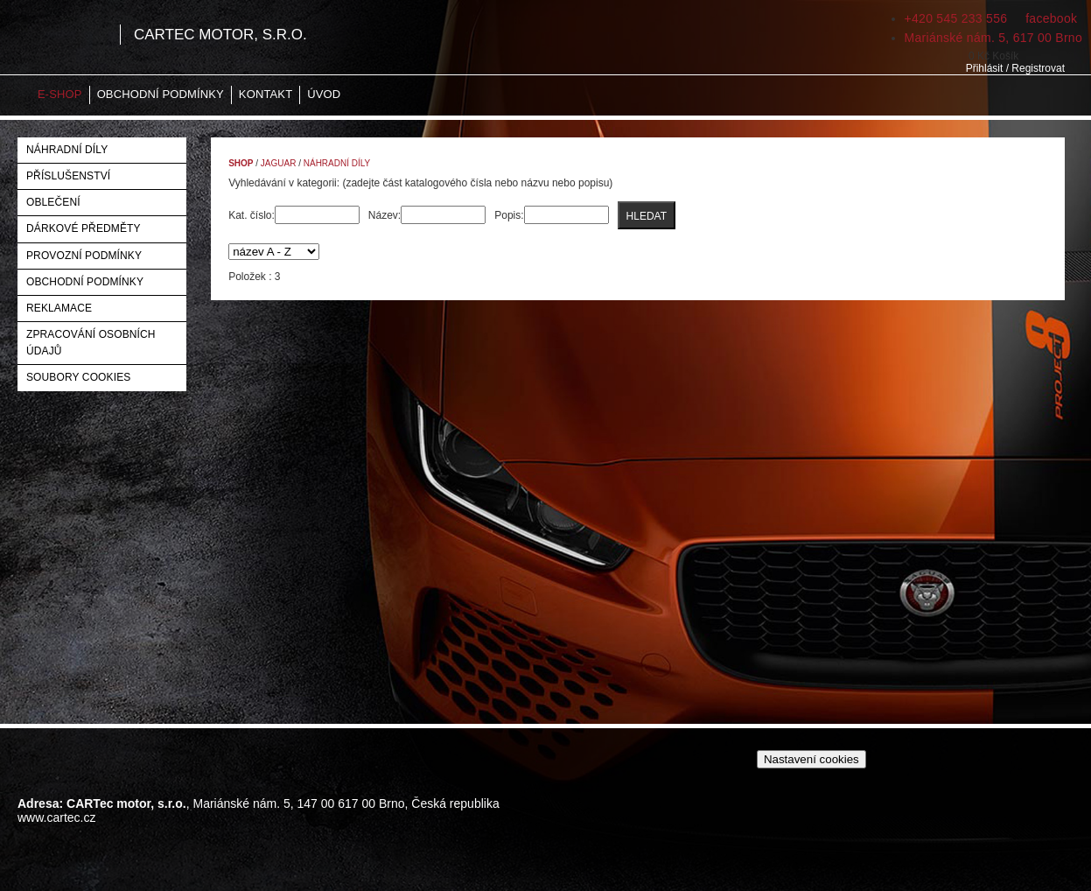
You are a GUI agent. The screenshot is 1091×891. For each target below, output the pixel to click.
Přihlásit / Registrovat (1015, 68)
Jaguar (279, 163)
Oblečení (53, 202)
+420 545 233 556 (956, 18)
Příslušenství (68, 176)
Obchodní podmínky (160, 94)
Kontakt (265, 94)
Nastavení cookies (811, 759)
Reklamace (59, 308)
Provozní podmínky (84, 255)
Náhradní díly (67, 150)
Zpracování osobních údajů (91, 342)
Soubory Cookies (78, 377)
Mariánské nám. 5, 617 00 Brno (993, 38)
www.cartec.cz (56, 817)
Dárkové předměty (83, 228)
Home (17, 95)
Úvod (323, 94)
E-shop (60, 94)
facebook (1049, 18)
